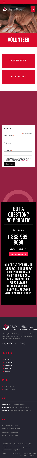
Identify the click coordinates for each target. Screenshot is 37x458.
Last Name (8, 150)
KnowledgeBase (14, 450)
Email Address (9, 135)
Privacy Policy (24, 160)
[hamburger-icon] (33, 9)
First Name (8, 143)
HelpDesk (18, 448)
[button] (4, 2)
